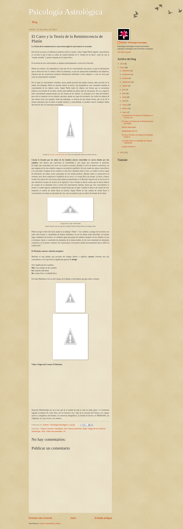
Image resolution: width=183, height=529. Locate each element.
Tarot (43, 431)
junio (124, 93)
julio (124, 90)
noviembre (126, 74)
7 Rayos (43, 429)
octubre (125, 78)
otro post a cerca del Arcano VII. (58, 154)
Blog (34, 22)
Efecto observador (129, 127)
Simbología (36, 431)
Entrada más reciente (40, 518)
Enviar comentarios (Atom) (50, 523)
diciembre (126, 71)
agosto (125, 86)
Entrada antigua (103, 518)
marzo (125, 105)
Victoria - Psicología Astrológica (133, 43)
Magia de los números (97, 429)
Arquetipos (58, 429)
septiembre (126, 82)
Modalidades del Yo (129, 131)
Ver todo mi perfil (124, 52)
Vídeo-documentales (54, 431)
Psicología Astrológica (66, 11)
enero (124, 112)
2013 (122, 152)
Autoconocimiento (75, 429)
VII (64, 431)
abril (124, 101)
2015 (122, 64)
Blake (85, 429)
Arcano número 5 (128, 147)
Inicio (73, 518)
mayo (124, 97)
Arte (65, 429)
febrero (125, 108)
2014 (122, 68)
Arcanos (50, 429)
